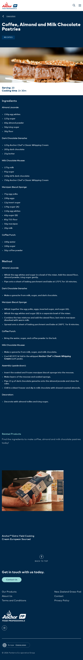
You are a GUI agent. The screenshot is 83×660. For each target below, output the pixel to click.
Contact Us (11, 580)
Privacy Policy (61, 600)
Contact (58, 596)
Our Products (9, 592)
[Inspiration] (10, 16)
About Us (7, 596)
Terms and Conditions (14, 600)
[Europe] (3, 16)
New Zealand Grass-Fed (67, 592)
